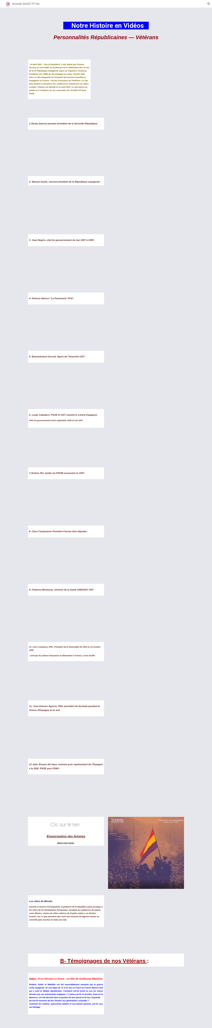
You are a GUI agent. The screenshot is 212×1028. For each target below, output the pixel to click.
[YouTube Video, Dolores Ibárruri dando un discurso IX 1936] (146, 318)
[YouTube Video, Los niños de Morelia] (146, 921)
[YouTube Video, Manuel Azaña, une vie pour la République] (146, 202)
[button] (209, 4)
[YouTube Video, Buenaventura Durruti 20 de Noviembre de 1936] (146, 377)
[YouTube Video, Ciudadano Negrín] (146, 260)
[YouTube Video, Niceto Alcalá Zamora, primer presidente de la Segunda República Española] (146, 144)
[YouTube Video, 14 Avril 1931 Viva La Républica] (133, 85)
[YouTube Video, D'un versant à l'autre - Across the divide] (146, 999)
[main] (106, 31)
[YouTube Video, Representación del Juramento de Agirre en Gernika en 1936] (146, 726)
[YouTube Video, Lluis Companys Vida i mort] (146, 668)
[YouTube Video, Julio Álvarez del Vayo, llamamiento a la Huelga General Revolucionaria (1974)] (146, 784)
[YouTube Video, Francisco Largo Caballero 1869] (146, 435)
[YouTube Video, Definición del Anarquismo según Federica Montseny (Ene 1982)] (146, 610)
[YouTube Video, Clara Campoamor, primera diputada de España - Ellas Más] (146, 551)
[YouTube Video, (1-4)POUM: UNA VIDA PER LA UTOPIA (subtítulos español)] (146, 493)
